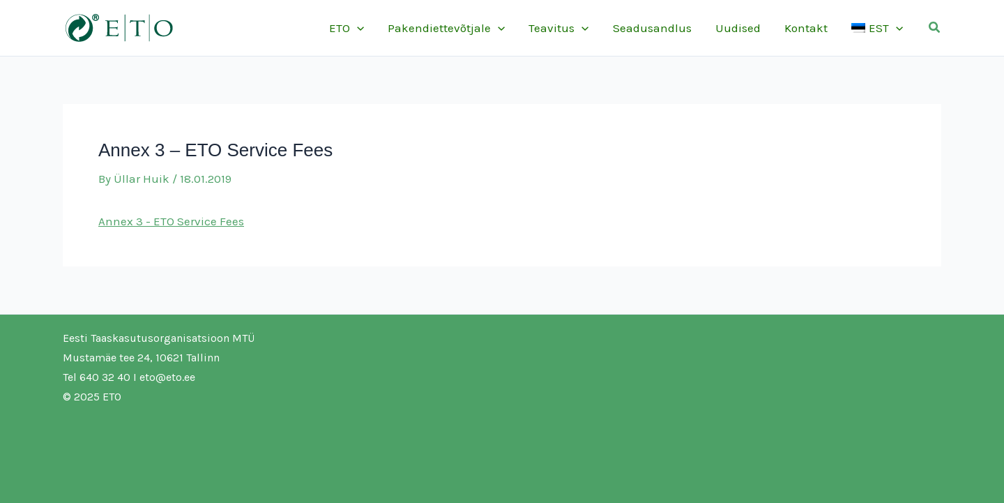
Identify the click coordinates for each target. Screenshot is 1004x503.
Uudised (738, 28)
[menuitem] (877, 28)
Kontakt (806, 28)
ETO (346, 28)
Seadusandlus (652, 28)
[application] (357, 28)
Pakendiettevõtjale (446, 28)
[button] (935, 28)
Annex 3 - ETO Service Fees (171, 221)
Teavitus (558, 28)
